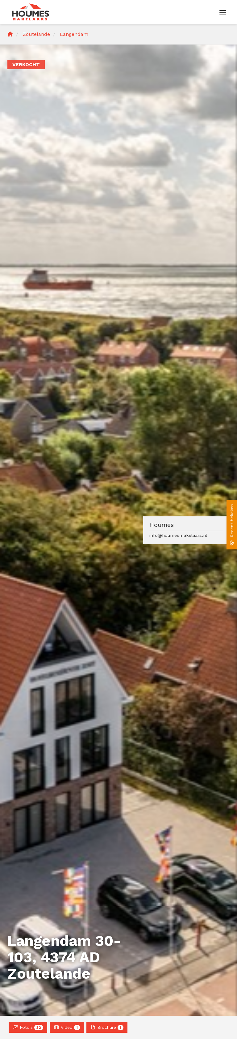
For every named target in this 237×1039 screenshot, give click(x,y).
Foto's (28, 1027)
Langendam (74, 34)
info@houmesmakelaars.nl (178, 535)
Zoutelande (36, 34)
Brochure (107, 1027)
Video (67, 1027)
